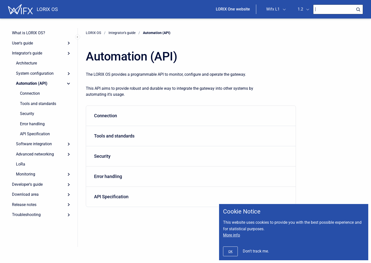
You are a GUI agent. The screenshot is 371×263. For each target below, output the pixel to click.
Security (27, 113)
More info (231, 235)
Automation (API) (31, 83)
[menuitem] (191, 116)
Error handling (32, 124)
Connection (30, 93)
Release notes (24, 204)
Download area (25, 194)
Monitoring (25, 174)
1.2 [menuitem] (300, 9)
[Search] (338, 9)
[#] (230, 251)
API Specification (35, 134)
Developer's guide (27, 184)
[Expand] (69, 43)
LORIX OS (47, 9)
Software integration (34, 144)
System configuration (35, 73)
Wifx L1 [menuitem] (273, 9)
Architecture (26, 63)
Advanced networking (35, 154)
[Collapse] (69, 83)
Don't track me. (256, 251)
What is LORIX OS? (28, 32)
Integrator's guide (27, 53)
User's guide (22, 43)
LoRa (20, 164)
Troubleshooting (26, 214)
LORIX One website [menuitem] (233, 9)
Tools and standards (38, 103)
